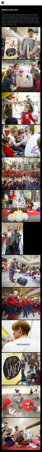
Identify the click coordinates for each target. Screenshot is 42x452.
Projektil (35, 3)
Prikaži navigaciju (3, 3)
